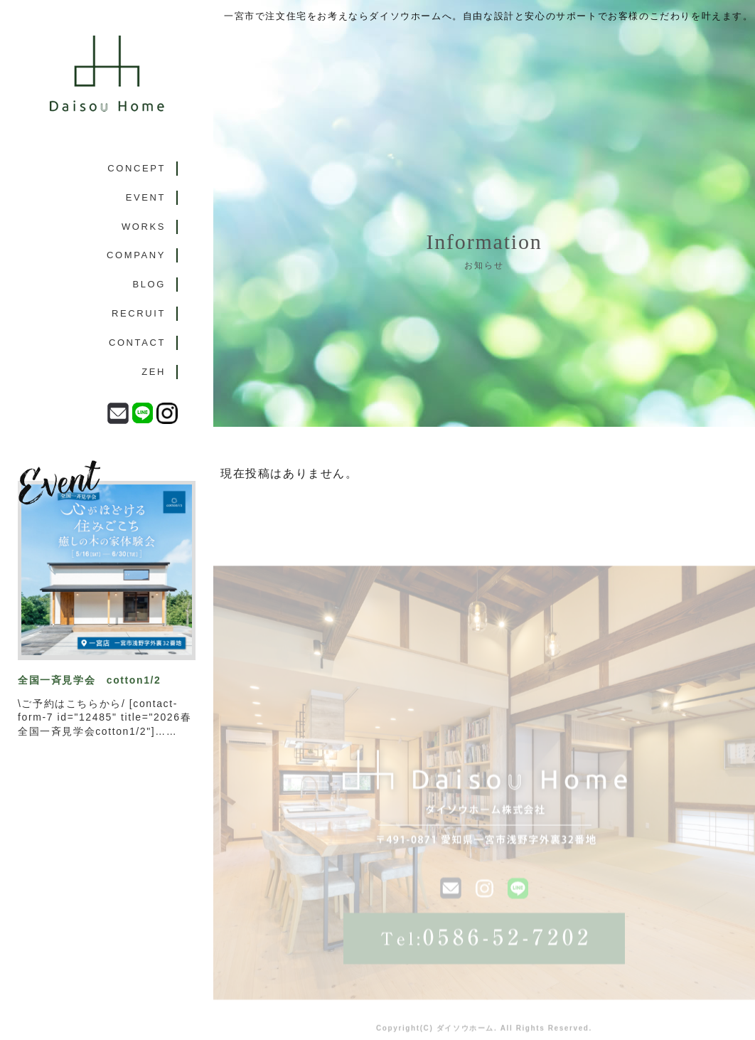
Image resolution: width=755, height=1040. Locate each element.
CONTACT (137, 342)
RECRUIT (139, 313)
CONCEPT (136, 168)
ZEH (153, 371)
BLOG (149, 284)
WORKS (144, 226)
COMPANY (136, 255)
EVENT (146, 197)
